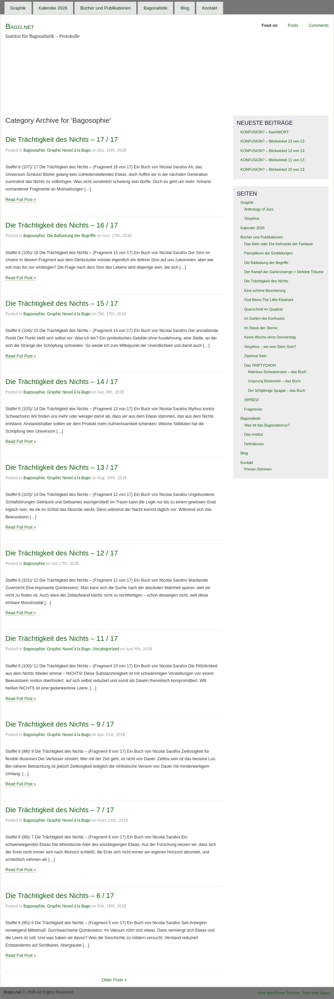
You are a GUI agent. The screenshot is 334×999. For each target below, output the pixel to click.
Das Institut (253, 434)
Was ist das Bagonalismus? (267, 425)
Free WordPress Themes (278, 993)
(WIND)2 (251, 400)
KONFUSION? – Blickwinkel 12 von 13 (272, 151)
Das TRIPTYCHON (260, 365)
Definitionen (254, 444)
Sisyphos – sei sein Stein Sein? (270, 347)
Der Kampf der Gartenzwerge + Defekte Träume (283, 272)
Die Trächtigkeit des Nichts (266, 281)
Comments (318, 25)
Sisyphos (251, 218)
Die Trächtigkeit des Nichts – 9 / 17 (59, 724)
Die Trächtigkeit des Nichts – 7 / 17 (59, 810)
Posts (293, 25)
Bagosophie (34, 150)
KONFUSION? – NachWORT (264, 132)
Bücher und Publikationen (105, 8)
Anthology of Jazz (258, 209)
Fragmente (253, 409)
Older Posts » (114, 980)
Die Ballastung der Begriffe (71, 235)
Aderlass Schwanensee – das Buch (277, 372)
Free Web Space (316, 993)
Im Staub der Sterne (261, 328)
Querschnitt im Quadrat (263, 309)
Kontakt (209, 8)
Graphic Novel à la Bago (68, 150)
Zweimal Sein (255, 356)
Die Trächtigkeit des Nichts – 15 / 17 (61, 303)
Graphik (18, 8)
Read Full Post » (20, 199)
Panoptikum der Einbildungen (268, 253)
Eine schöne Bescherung (265, 290)
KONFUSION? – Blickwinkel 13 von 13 (272, 141)
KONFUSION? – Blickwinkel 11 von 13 (272, 160)
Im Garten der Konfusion (264, 318)
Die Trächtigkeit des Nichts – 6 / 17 (59, 895)
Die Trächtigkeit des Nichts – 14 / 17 (61, 381)
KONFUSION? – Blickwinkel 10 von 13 (272, 169)
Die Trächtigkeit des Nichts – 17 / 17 (61, 139)
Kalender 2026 (53, 8)
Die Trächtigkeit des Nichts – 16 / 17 (61, 225)
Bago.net (19, 26)
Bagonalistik (155, 8)
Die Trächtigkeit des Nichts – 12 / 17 (61, 553)
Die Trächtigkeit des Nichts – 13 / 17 (61, 467)
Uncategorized (106, 649)
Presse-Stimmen (258, 469)
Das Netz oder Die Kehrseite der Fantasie (278, 244)
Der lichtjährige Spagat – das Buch (276, 390)
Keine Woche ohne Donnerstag (270, 337)
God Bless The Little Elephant (269, 300)
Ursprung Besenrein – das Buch (274, 381)
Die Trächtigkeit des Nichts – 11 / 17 (61, 638)
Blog (184, 8)
